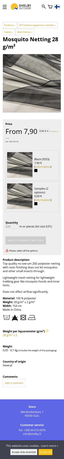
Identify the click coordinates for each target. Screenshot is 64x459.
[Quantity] (12, 226)
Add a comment (14, 383)
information (43, 167)
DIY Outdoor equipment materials (37, 25)
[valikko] (5, 7)
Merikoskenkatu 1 (32, 412)
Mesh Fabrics (24, 32)
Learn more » (49, 446)
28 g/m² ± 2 (10, 335)
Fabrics (8, 32)
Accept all (45, 452)
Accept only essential (24, 452)
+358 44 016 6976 (35, 430)
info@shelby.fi (32, 434)
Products (9, 25)
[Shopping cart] (50, 7)
